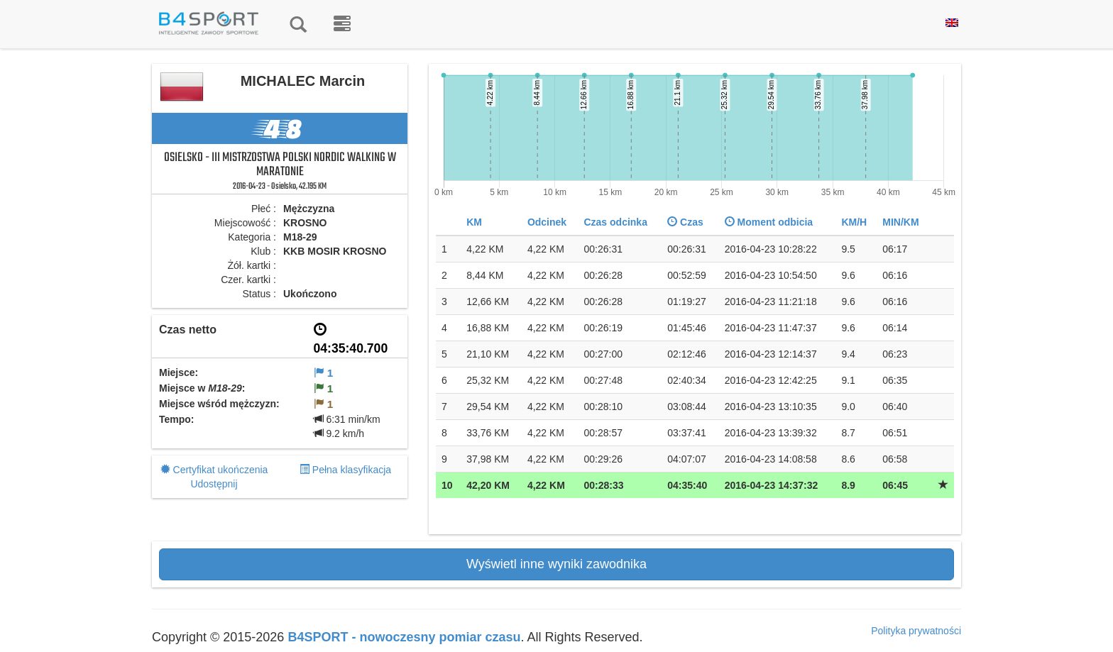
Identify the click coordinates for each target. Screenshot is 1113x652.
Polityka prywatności (916, 630)
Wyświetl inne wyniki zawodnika (556, 564)
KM (474, 222)
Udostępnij (213, 484)
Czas (685, 222)
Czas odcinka (615, 222)
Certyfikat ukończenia (220, 469)
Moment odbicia (769, 222)
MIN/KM (900, 222)
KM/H (854, 222)
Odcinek (546, 222)
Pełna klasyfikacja (351, 469)
